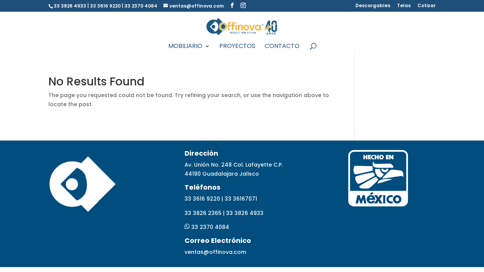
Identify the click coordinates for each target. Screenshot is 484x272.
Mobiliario (185, 46)
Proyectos (237, 46)
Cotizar (426, 6)
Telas (404, 6)
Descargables (372, 6)
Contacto (282, 46)
